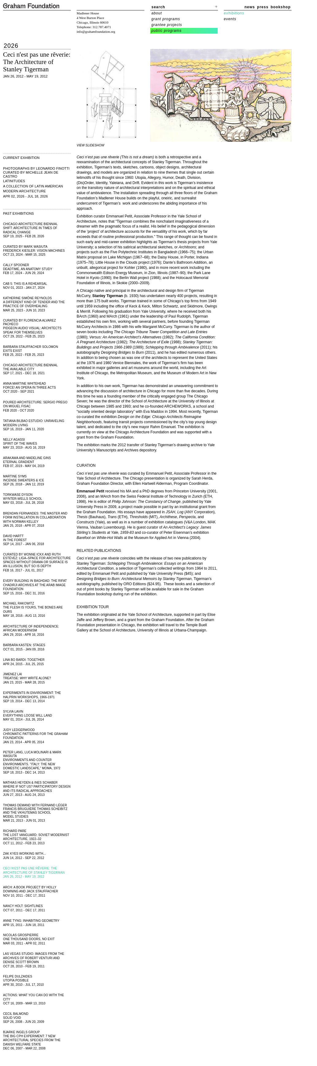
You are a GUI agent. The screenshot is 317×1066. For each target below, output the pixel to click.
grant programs (165, 19)
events (230, 19)
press (263, 7)
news (250, 7)
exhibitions (234, 13)
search (158, 7)
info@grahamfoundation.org (96, 31)
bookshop (281, 7)
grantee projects (166, 25)
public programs (166, 30)
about (156, 13)
